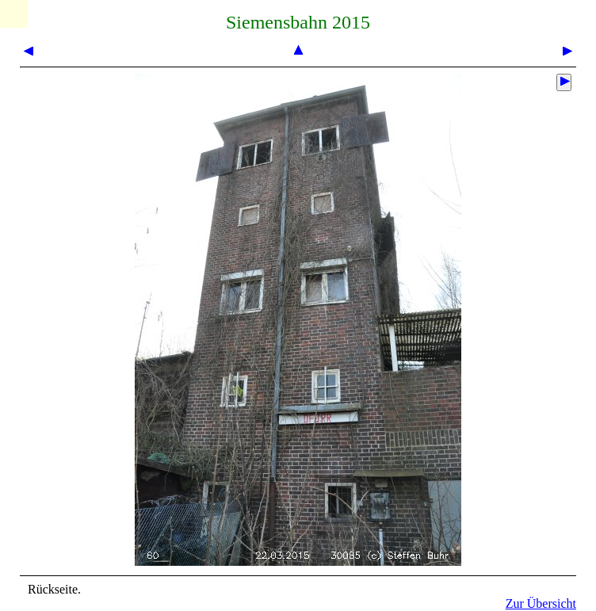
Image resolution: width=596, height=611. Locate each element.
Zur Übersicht (541, 603)
